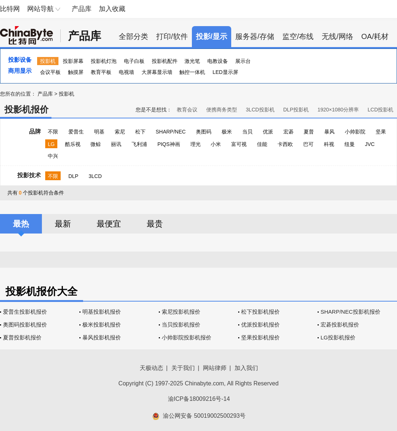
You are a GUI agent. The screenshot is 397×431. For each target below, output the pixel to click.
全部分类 (133, 36)
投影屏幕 (73, 61)
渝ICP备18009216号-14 (199, 399)
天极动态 (151, 368)
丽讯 (116, 144)
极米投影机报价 (101, 324)
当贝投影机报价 (181, 324)
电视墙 (126, 72)
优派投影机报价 (260, 324)
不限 (53, 132)
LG (51, 144)
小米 (216, 144)
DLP (73, 176)
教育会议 (187, 110)
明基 (99, 132)
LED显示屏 (225, 72)
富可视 (239, 144)
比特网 (10, 9)
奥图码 (203, 132)
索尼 (120, 132)
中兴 (53, 156)
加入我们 (246, 368)
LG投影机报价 (338, 337)
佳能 (262, 144)
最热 (21, 223)
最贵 (155, 223)
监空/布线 (298, 36)
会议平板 (50, 72)
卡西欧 (285, 144)
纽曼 (349, 144)
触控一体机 (192, 72)
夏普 (309, 132)
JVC (370, 144)
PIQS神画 (168, 144)
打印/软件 (172, 36)
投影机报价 (26, 109)
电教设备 (217, 61)
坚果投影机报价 (260, 337)
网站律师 (214, 368)
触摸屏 (75, 72)
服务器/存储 (254, 36)
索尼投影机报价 (181, 312)
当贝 (247, 132)
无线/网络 (337, 36)
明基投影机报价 (101, 312)
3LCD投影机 (260, 110)
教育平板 (101, 72)
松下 (140, 132)
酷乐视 (73, 144)
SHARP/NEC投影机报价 (350, 312)
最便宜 (109, 223)
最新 (63, 223)
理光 (195, 144)
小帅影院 (355, 132)
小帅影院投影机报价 (186, 337)
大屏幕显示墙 (157, 72)
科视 (329, 144)
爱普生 (76, 132)
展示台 (243, 61)
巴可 (308, 144)
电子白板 (134, 61)
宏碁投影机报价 (340, 324)
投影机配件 (165, 61)
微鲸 (95, 144)
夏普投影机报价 (22, 337)
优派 (268, 132)
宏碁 (288, 132)
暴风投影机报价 (101, 337)
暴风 (329, 132)
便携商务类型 (221, 110)
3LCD (95, 176)
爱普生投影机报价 (25, 312)
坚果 (381, 132)
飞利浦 (139, 144)
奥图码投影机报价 (25, 324)
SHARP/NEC (170, 132)
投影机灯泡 (104, 61)
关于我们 (183, 368)
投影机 (48, 61)
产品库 (82, 9)
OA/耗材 (375, 36)
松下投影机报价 (260, 312)
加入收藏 (112, 9)
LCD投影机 (380, 110)
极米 (227, 132)
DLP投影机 (296, 110)
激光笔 (192, 61)
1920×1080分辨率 (338, 110)
